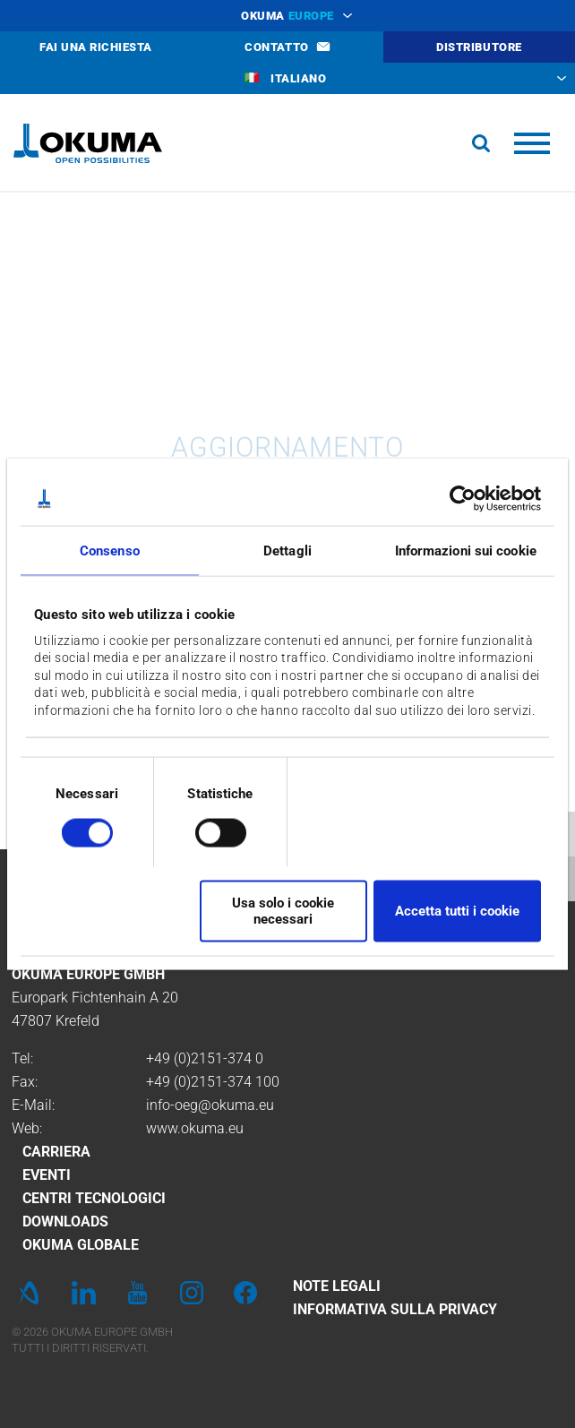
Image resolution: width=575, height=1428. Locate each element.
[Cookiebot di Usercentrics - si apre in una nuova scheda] (462, 499)
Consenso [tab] (110, 551)
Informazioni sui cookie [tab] (465, 551)
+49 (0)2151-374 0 (204, 1058)
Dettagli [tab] (287, 551)
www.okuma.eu (195, 1128)
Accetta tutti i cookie (457, 911)
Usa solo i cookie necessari (283, 910)
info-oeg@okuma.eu (210, 1105)
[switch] (206, 830)
